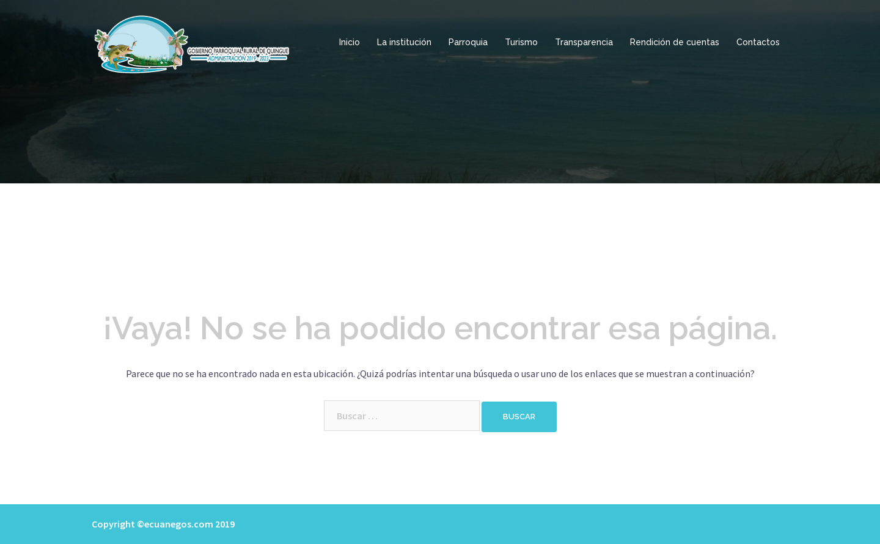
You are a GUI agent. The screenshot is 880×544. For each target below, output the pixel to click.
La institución (404, 42)
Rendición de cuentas (674, 42)
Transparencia (584, 42)
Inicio (349, 42)
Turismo (521, 42)
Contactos (758, 42)
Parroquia (468, 42)
